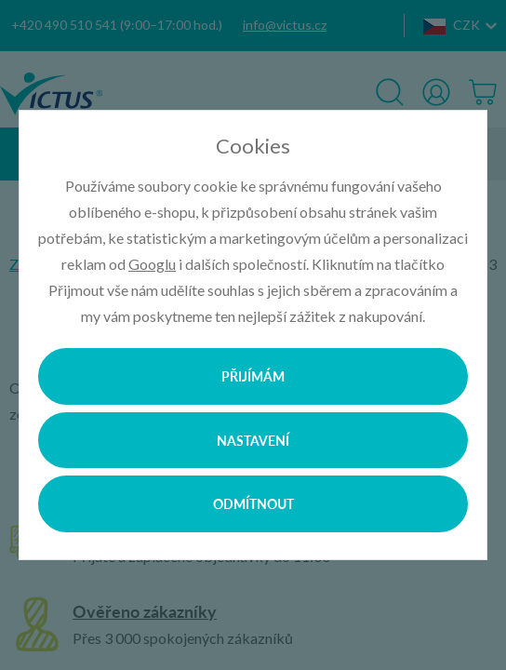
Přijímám (253, 376)
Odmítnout (253, 503)
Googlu (152, 264)
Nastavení (253, 440)
